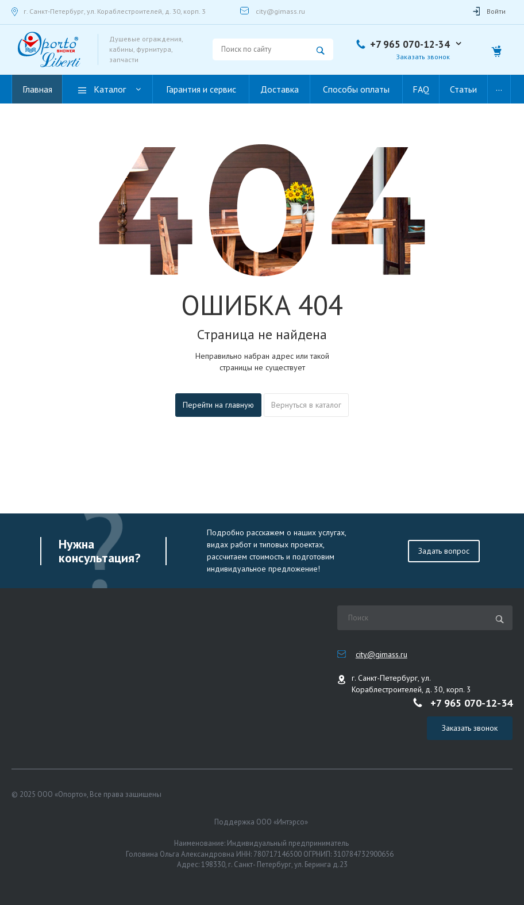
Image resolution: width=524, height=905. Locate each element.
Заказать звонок (423, 56)
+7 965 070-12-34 (410, 44)
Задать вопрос (443, 551)
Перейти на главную (218, 405)
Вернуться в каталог (306, 405)
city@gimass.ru (280, 11)
